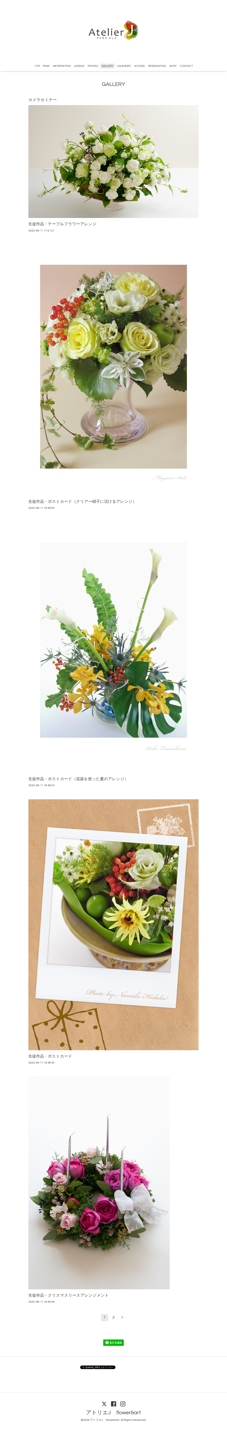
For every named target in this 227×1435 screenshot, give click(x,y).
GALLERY (107, 66)
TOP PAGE (42, 66)
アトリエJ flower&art (113, 1412)
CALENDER (124, 66)
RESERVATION (157, 66)
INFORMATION (62, 66)
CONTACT (186, 66)
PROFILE (93, 66)
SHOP (172, 66)
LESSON (79, 66)
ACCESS (139, 66)
